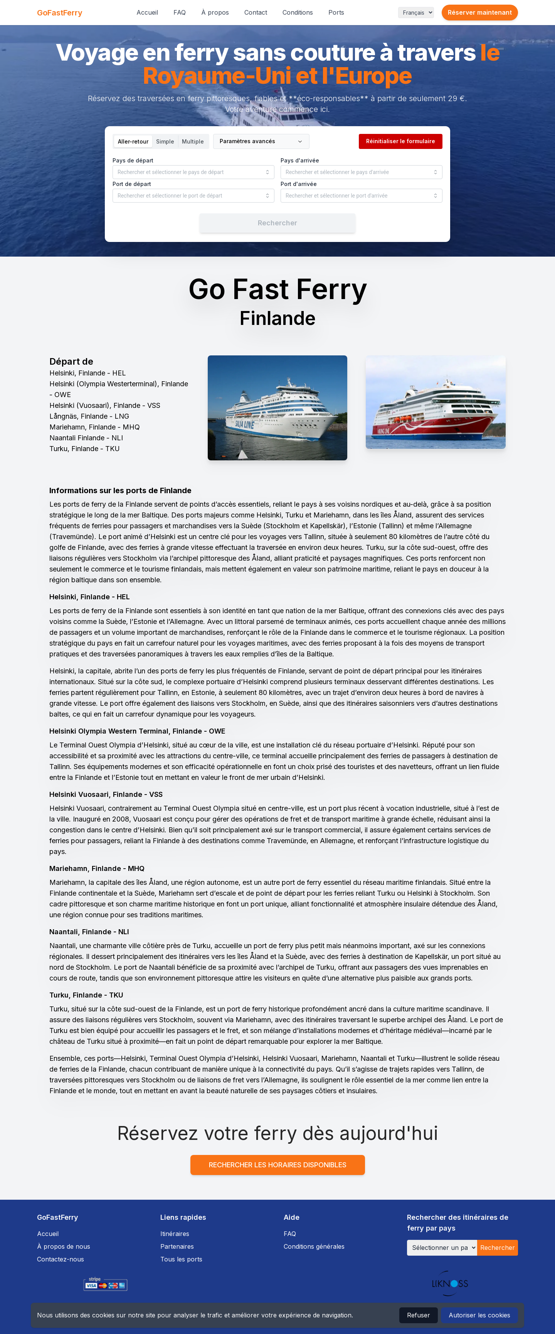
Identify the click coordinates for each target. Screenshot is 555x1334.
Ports (336, 12)
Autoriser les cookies (479, 1315)
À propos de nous (63, 1246)
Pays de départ (133, 160)
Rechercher (497, 1247)
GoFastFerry (59, 12)
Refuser (418, 1315)
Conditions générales (314, 1246)
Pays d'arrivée (300, 160)
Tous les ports (181, 1259)
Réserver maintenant (480, 12)
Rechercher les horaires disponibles (277, 1165)
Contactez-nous (60, 1259)
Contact (255, 12)
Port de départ (132, 184)
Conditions (298, 12)
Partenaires (177, 1246)
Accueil (147, 12)
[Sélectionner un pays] (442, 1248)
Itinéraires (174, 1234)
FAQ (179, 12)
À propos (215, 12)
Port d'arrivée (299, 184)
